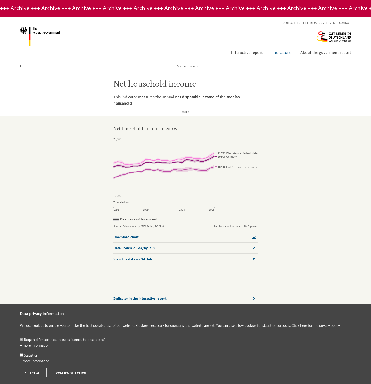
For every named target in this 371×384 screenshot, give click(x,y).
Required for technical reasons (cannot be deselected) (62, 339)
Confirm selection (71, 373)
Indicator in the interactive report (184, 298)
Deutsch (289, 23)
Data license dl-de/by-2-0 (184, 248)
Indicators (281, 52)
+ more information (34, 345)
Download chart (184, 236)
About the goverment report (325, 52)
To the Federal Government (317, 23)
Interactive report (247, 52)
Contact (345, 23)
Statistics (28, 355)
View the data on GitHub (184, 259)
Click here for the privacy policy (316, 325)
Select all (33, 373)
